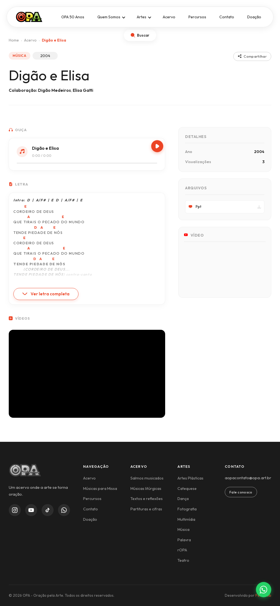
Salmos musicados (147, 478)
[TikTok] (48, 510)
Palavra (184, 539)
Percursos (197, 16)
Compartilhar (252, 56)
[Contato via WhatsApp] (263, 589)
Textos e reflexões (146, 498)
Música (183, 529)
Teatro (183, 560)
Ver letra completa (45, 293)
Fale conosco (240, 492)
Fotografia (187, 509)
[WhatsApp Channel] (64, 510)
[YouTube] (31, 510)
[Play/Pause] (157, 146)
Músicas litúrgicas (145, 488)
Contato (226, 16)
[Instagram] (15, 510)
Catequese (187, 488)
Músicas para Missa (100, 488)
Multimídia (186, 519)
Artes (141, 16)
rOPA (182, 550)
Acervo (169, 16)
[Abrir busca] (140, 35)
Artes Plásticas (190, 478)
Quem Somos (108, 16)
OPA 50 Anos (72, 16)
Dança (183, 498)
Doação (254, 16)
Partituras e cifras (146, 509)
